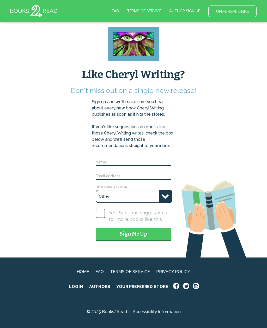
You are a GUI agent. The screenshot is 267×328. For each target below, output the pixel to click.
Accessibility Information (157, 311)
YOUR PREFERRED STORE (142, 286)
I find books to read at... (112, 187)
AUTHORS (99, 286)
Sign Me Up (133, 234)
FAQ (115, 11)
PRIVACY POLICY (173, 271)
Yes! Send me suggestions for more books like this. (138, 216)
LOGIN (76, 286)
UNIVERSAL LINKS (232, 11)
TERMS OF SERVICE (144, 11)
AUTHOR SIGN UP (185, 11)
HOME (83, 271)
